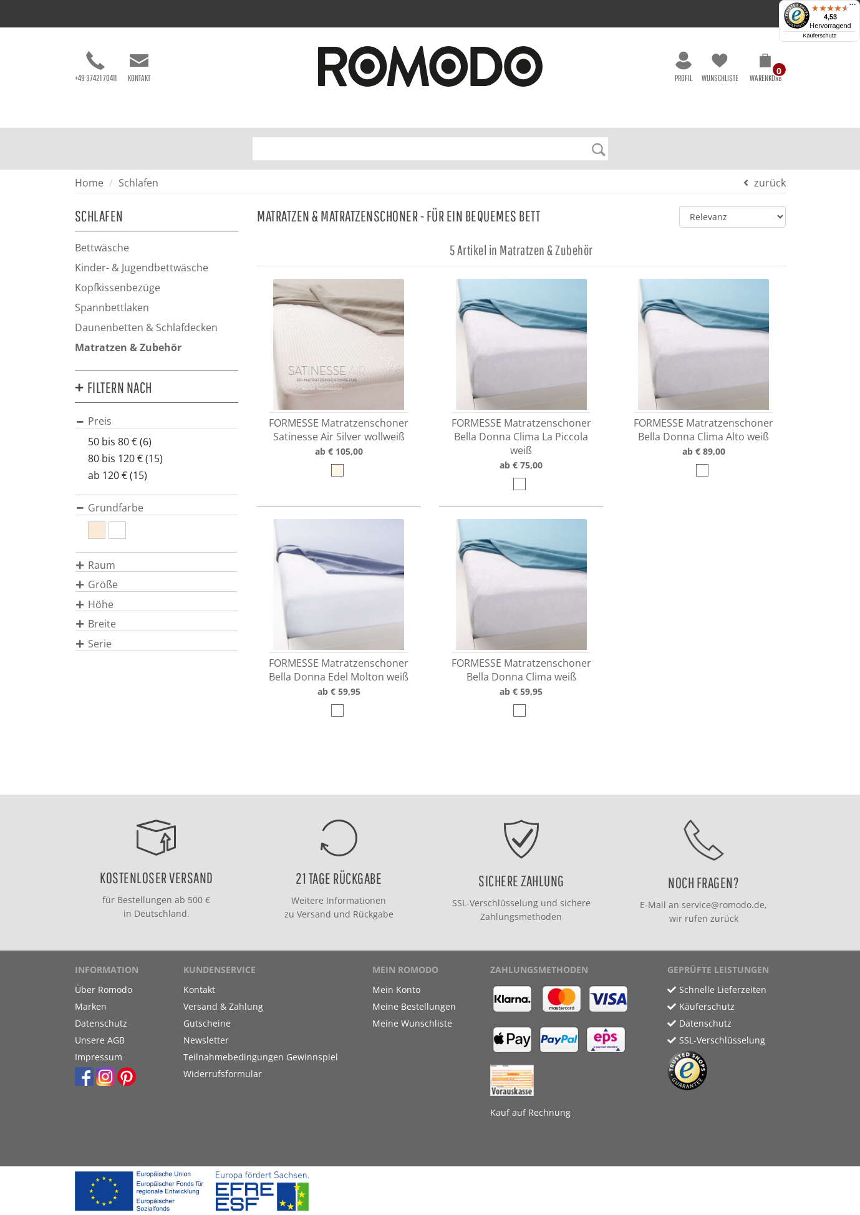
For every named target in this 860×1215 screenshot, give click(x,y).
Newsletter (206, 1040)
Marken (91, 1006)
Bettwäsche (102, 247)
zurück (770, 183)
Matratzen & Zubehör (128, 347)
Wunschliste (720, 67)
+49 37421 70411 (96, 67)
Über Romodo (103, 989)
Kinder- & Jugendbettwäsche (141, 267)
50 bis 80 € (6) (120, 441)
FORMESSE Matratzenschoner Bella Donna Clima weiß (521, 670)
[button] (765, 70)
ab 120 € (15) (117, 475)
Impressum (98, 1057)
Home (89, 183)
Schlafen (138, 183)
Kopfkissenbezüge (117, 287)
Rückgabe (373, 914)
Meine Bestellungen (414, 1006)
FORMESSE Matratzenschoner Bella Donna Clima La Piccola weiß (521, 436)
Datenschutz (101, 1023)
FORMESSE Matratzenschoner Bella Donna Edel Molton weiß (338, 670)
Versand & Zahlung (223, 1006)
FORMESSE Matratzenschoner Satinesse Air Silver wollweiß (338, 429)
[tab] (156, 420)
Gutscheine (207, 1023)
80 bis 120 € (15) (125, 458)
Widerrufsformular (222, 1074)
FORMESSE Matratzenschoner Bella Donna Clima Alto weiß (703, 429)
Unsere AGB (100, 1040)
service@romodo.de (723, 905)
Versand (314, 914)
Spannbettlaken (112, 307)
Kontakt (139, 67)
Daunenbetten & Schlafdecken (146, 327)
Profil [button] (683, 67)
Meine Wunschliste (412, 1023)
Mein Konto (396, 989)
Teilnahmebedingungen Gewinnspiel (260, 1057)
